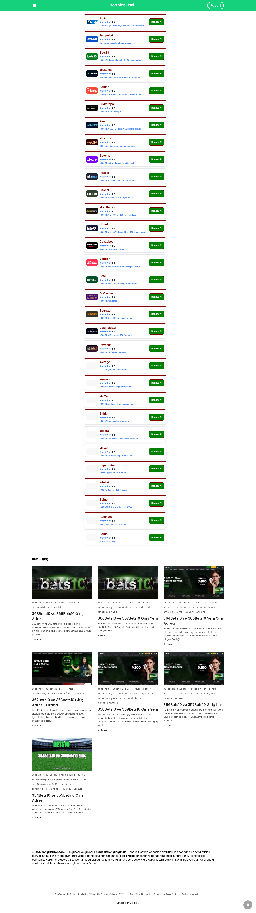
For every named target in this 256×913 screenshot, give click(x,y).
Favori (216, 5)
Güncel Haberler (195, 612)
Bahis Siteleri (67, 602)
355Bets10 (51, 775)
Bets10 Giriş (55, 607)
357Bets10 (183, 689)
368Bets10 (38, 602)
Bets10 (81, 602)
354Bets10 (38, 775)
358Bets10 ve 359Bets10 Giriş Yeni (128, 709)
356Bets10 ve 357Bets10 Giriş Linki (194, 704)
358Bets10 (104, 689)
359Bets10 (117, 689)
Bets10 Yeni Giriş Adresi (134, 698)
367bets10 (117, 602)
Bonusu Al (156, 22)
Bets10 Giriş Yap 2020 (45, 784)
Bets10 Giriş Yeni (108, 612)
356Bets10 (169, 689)
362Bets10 (38, 689)
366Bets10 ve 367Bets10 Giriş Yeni (128, 618)
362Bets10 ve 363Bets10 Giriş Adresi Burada (57, 702)
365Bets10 (183, 602)
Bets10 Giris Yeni (140, 607)
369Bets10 (51, 602)
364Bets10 (169, 602)
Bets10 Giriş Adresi (141, 693)
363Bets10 (51, 689)
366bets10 (104, 602)
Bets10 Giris (39, 607)
